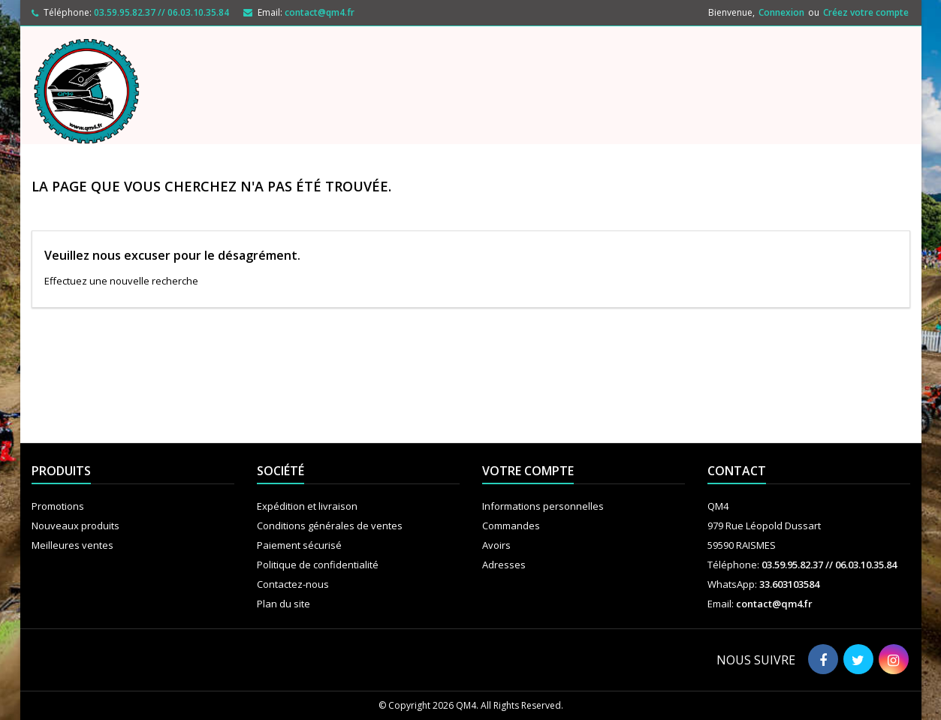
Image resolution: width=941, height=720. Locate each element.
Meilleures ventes (72, 545)
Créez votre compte (866, 12)
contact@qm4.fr (319, 12)
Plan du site (283, 603)
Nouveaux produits (75, 525)
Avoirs (496, 545)
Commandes (511, 525)
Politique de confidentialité (318, 564)
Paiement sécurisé (299, 545)
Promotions (58, 506)
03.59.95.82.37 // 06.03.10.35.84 (161, 12)
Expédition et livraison (307, 506)
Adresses (504, 564)
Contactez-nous (293, 584)
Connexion (781, 12)
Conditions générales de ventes (330, 525)
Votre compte (528, 470)
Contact (736, 470)
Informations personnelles (543, 506)
